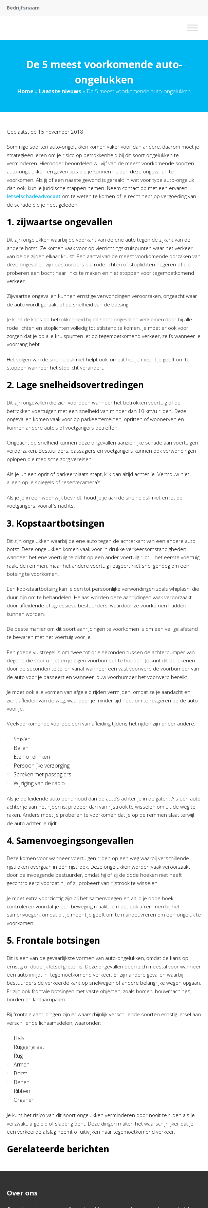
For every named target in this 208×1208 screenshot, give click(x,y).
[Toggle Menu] (192, 27)
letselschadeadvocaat (34, 196)
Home (25, 91)
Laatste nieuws (60, 91)
